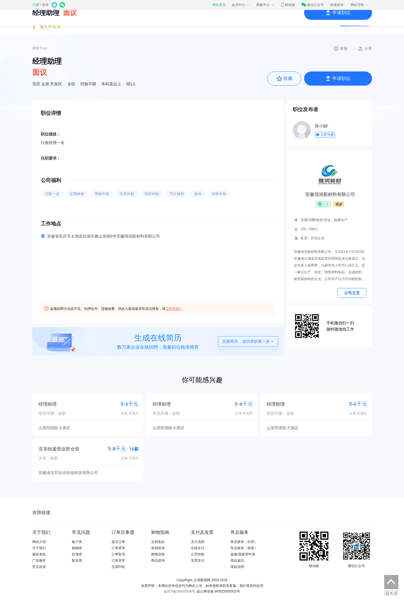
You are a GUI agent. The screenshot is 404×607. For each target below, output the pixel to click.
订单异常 (118, 560)
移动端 (287, 5)
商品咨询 (158, 560)
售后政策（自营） (244, 542)
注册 (35, 5)
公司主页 (352, 293)
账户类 (77, 542)
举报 (340, 48)
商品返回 (237, 560)
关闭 (391, 593)
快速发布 (337, 5)
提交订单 (118, 542)
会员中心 (241, 5)
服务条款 (39, 554)
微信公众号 (312, 5)
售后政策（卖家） (244, 548)
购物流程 (158, 554)
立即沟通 (325, 135)
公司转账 (197, 554)
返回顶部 (391, 582)
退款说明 (237, 567)
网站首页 (219, 5)
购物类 (77, 548)
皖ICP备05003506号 (179, 591)
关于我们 (39, 548)
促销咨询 (158, 548)
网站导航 (359, 5)
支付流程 (197, 542)
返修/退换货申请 (242, 554)
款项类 (77, 554)
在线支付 (197, 548)
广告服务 (39, 560)
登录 (45, 5)
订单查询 (118, 548)
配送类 (77, 560)
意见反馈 (39, 567)
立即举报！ (174, 309)
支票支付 (197, 560)
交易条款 (158, 542)
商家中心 (265, 5)
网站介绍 (39, 542)
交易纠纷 (118, 567)
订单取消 (118, 554)
